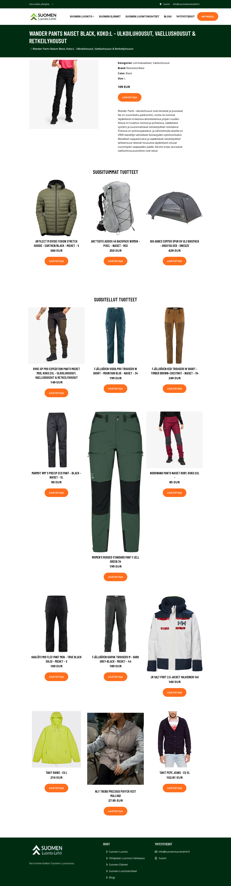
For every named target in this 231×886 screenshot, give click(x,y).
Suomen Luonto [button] (81, 16)
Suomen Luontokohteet (142, 16)
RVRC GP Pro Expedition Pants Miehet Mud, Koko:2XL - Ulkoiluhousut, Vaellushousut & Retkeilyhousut (56, 373)
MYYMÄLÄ (208, 16)
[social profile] (52, 4)
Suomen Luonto (118, 851)
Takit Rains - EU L (56, 772)
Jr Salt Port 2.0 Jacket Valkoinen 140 (174, 677)
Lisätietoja (129, 97)
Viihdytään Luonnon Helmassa (127, 858)
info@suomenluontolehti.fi (186, 4)
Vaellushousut (161, 63)
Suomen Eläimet (110, 16)
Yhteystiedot (185, 16)
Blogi (168, 16)
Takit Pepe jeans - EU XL (174, 772)
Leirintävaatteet (142, 63)
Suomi (166, 4)
